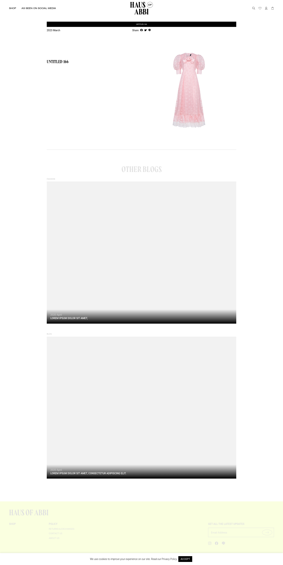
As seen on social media (38, 8)
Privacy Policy (169, 559)
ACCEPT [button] (185, 559)
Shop (12, 8)
